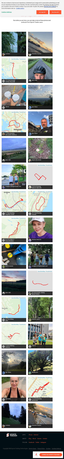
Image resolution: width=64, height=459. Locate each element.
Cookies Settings (56, 448)
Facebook (31, 442)
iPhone (30, 434)
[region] (32, 8)
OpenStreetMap (15, 59)
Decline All (55, 12)
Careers (39, 438)
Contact (45, 438)
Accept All (42, 12)
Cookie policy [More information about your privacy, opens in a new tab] (20, 8)
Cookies (48, 448)
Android (36, 434)
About (34, 438)
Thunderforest (22, 59)
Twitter (37, 442)
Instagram (43, 442)
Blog (30, 438)
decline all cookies (50, 6)
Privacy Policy (41, 448)
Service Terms (32, 448)
